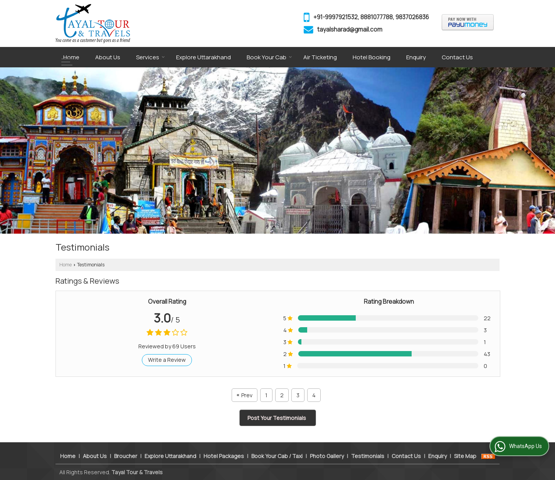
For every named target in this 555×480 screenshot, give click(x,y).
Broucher (125, 456)
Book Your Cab (269, 57)
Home (71, 57)
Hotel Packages (224, 456)
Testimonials (367, 456)
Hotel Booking (371, 57)
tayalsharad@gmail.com (349, 29)
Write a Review (167, 359)
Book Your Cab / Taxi (277, 456)
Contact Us (457, 57)
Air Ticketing (320, 57)
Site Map (465, 456)
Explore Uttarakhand (203, 57)
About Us (107, 57)
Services (150, 57)
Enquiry (416, 57)
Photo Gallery (327, 456)
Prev (244, 395)
